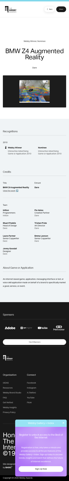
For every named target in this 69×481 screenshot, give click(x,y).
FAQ (5, 398)
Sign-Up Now (41, 469)
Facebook (31, 383)
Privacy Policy (9, 412)
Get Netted (8, 403)
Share (61, 9)
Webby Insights (10, 408)
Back (49, 9)
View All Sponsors (34, 342)
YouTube (30, 398)
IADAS (6, 383)
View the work (9, 191)
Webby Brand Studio (12, 393)
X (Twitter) (31, 393)
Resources (8, 388)
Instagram (31, 388)
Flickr (29, 403)
